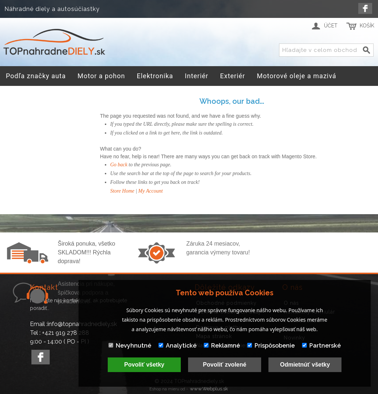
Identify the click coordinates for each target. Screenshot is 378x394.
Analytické (177, 345)
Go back (118, 164)
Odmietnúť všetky (305, 364)
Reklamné (222, 345)
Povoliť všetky (144, 364)
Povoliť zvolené (225, 364)
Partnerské (321, 345)
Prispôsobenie (271, 345)
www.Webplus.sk (209, 388)
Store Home (122, 191)
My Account (150, 191)
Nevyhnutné (129, 345)
